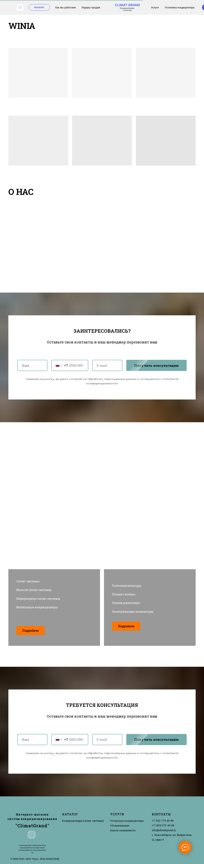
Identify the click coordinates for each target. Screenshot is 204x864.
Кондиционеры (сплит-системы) (83, 820)
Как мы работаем (65, 7)
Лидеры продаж (90, 7)
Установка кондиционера (179, 7)
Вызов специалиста (122, 830)
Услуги (155, 7)
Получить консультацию (160, 365)
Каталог (39, 7)
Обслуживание (119, 825)
